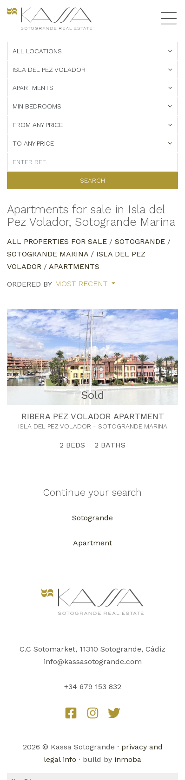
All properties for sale (57, 241)
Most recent (82, 284)
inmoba (127, 759)
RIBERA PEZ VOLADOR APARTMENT (92, 416)
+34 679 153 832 (92, 686)
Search (92, 180)
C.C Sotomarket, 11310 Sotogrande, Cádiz (92, 649)
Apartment (92, 542)
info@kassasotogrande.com (93, 661)
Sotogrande (140, 241)
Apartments (74, 266)
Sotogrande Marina (47, 253)
